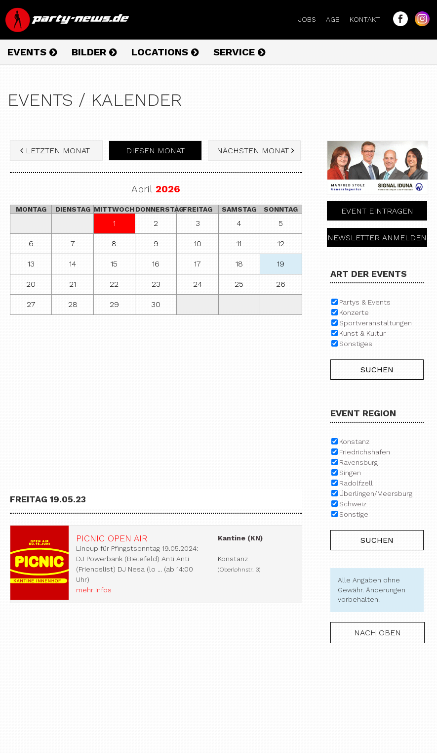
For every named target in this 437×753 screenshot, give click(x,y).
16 (155, 263)
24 (197, 284)
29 (114, 304)
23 (156, 284)
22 (114, 284)
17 (197, 263)
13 (31, 263)
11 (239, 243)
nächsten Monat (254, 150)
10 (197, 243)
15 (114, 263)
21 (72, 284)
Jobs (311, 19)
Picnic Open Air (111, 538)
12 (281, 243)
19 (280, 263)
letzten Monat (56, 150)
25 (239, 284)
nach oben (377, 632)
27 (31, 304)
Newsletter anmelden (377, 237)
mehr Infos (94, 590)
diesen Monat (155, 150)
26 (280, 284)
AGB (337, 19)
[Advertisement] (156, 394)
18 (239, 263)
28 (73, 304)
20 (31, 284)
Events (32, 52)
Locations (165, 52)
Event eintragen (377, 211)
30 (155, 304)
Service (239, 52)
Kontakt (369, 19)
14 (73, 263)
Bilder (94, 52)
